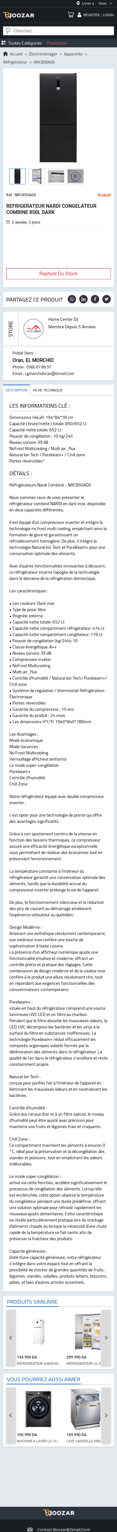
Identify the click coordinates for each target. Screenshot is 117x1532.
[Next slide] (106, 1338)
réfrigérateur (15, 62)
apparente (73, 54)
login (108, 14)
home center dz (63, 319)
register (91, 14)
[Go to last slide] (11, 1338)
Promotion (57, 43)
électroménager (43, 54)
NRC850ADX (44, 62)
